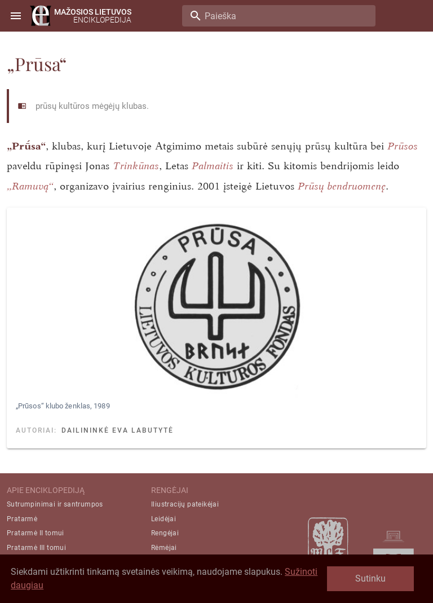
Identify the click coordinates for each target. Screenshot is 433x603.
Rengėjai (165, 533)
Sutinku (370, 578)
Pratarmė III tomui (36, 548)
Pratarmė (22, 519)
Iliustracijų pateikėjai (185, 504)
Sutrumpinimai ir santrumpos (55, 504)
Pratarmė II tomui (35, 533)
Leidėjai (163, 519)
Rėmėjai (164, 548)
